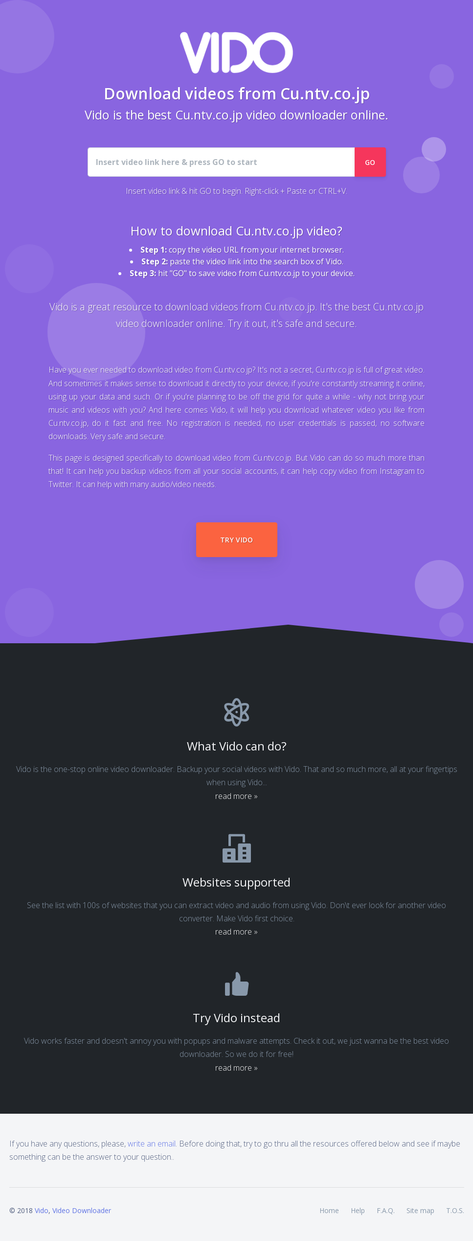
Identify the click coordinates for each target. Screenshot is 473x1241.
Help (358, 1210)
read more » (236, 796)
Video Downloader (81, 1210)
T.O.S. (455, 1210)
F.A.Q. (386, 1210)
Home (329, 1210)
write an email (152, 1143)
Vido (41, 1210)
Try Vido (236, 539)
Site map (420, 1210)
